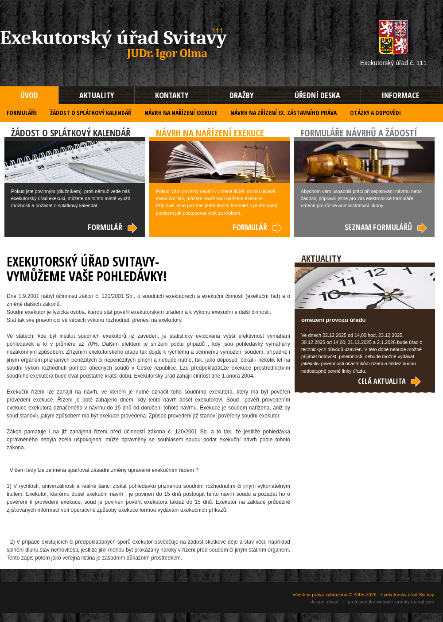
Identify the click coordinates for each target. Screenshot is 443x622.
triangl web (422, 601)
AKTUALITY (96, 95)
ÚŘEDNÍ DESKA (317, 95)
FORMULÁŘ (113, 227)
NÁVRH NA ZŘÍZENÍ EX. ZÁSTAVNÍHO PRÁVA (283, 112)
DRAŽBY (241, 95)
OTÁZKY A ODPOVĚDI (375, 112)
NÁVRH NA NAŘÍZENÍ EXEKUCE (180, 112)
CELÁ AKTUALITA (390, 381)
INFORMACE (400, 95)
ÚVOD (29, 95)
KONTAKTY (171, 95)
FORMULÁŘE (22, 112)
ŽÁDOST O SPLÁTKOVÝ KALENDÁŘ (90, 112)
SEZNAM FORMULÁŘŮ (386, 227)
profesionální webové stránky (379, 601)
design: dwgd (324, 601)
